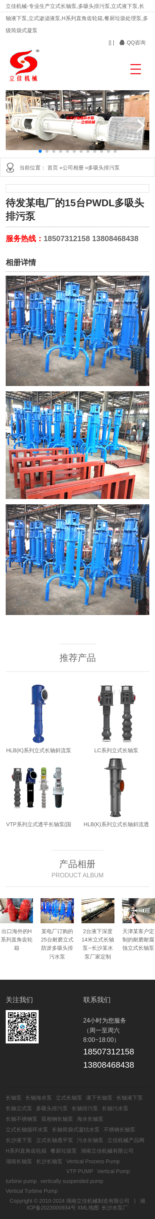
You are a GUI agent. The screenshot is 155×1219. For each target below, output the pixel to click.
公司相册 (73, 168)
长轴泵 (14, 1098)
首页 (52, 168)
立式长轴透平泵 (54, 1140)
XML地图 (88, 1208)
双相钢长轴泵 (57, 1119)
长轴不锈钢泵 (22, 1119)
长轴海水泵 (38, 1098)
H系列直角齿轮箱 (26, 1151)
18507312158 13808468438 (91, 238)
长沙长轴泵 (49, 1161)
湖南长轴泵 (19, 1161)
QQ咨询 (132, 42)
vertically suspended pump (72, 1181)
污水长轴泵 (90, 1140)
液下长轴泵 (99, 1098)
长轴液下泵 (129, 1098)
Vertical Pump (113, 1171)
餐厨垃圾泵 (63, 1151)
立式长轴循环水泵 (27, 1129)
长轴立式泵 (19, 1108)
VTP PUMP (79, 1171)
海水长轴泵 (90, 1119)
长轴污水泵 (115, 1108)
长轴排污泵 (85, 1108)
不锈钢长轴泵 (119, 1129)
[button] (134, 68)
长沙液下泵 (19, 1140)
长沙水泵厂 (115, 1208)
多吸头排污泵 (104, 168)
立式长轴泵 (69, 1098)
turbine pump (21, 1181)
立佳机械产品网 (125, 1140)
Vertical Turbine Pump (32, 1191)
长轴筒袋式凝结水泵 (76, 1129)
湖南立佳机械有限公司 (107, 1151)
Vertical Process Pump (93, 1161)
